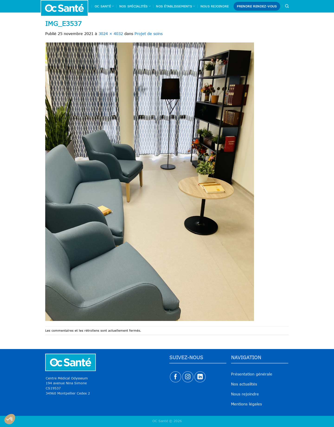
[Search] (287, 6)
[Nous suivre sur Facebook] (175, 377)
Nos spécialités (135, 6)
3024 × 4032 (111, 34)
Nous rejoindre (214, 6)
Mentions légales (246, 404)
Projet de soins (149, 34)
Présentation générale (251, 374)
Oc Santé (104, 6)
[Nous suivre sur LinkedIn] (200, 377)
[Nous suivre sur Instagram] (187, 377)
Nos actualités (244, 384)
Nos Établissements (175, 6)
